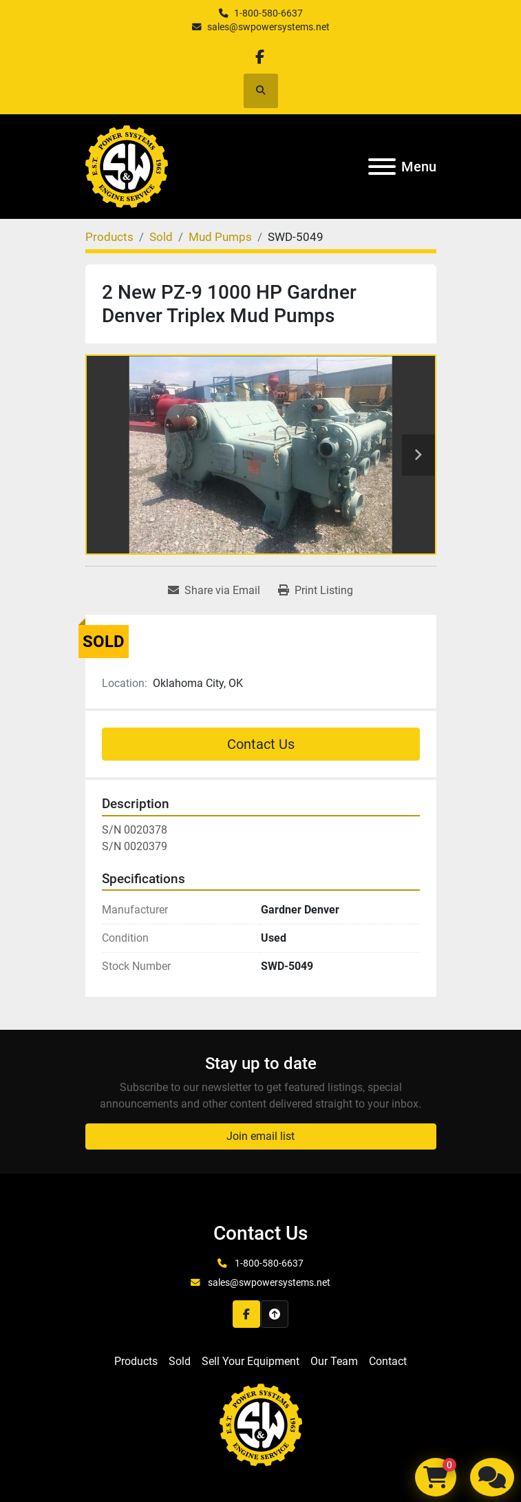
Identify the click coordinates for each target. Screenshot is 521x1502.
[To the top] (274, 1314)
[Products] (109, 237)
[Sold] (161, 237)
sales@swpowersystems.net (268, 26)
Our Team (334, 1361)
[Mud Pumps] (220, 237)
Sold (180, 1361)
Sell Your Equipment (250, 1361)
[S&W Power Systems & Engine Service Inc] (261, 1424)
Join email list (260, 1136)
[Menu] (382, 166)
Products (136, 1361)
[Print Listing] (315, 591)
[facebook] (259, 56)
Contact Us (261, 744)
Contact (388, 1361)
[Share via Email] (214, 591)
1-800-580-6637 (268, 13)
